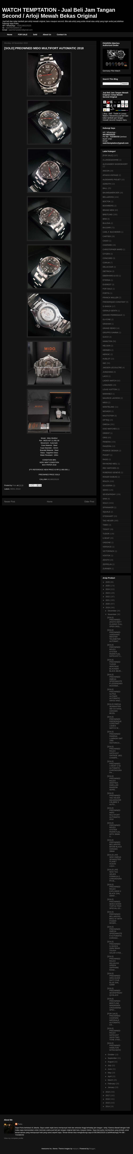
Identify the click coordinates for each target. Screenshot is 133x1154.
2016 (108, 1099)
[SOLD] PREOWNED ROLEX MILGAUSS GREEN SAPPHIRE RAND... (113, 963)
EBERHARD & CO (110, 276)
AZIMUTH (107, 184)
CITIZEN (106, 254)
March (110, 1080)
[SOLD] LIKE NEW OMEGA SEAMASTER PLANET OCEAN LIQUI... (114, 860)
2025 (108, 586)
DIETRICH (107, 271)
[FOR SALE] (108, 155)
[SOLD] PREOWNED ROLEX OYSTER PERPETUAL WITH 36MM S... (113, 830)
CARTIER (107, 236)
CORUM (106, 263)
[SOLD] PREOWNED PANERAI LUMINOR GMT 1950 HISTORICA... (114, 737)
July (110, 1065)
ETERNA (106, 280)
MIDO (12, 489)
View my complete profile (13, 1138)
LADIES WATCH (109, 381)
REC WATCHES (109, 468)
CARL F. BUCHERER (111, 232)
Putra (20, 1124)
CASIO (106, 241)
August (111, 1062)
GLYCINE (107, 319)
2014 (108, 1106)
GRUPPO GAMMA (110, 332)
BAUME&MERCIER (111, 193)
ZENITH (106, 560)
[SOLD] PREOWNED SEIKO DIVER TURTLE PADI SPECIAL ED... (114, 903)
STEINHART (108, 516)
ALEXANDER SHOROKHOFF (115, 164)
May (110, 1073)
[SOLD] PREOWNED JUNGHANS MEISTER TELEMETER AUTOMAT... (113, 635)
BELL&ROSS (108, 197)
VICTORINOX (108, 551)
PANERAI (107, 442)
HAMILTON (107, 341)
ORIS (105, 437)
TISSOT (106, 529)
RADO (105, 459)
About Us (47, 34)
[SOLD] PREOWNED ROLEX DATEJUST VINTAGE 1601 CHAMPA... (114, 752)
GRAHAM (107, 324)
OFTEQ (106, 420)
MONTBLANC (108, 407)
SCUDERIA (107, 485)
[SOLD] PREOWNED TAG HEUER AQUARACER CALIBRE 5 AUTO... (114, 799)
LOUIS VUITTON (110, 389)
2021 (108, 600)
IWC (104, 363)
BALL (105, 188)
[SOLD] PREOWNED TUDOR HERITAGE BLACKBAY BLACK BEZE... (114, 665)
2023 (108, 593)
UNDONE (107, 542)
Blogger (92, 1149)
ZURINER (107, 569)
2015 (108, 1103)
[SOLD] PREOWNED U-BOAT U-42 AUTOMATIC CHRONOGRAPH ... (114, 767)
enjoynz (76, 1149)
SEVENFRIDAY (109, 494)
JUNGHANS (108, 372)
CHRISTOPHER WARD (112, 249)
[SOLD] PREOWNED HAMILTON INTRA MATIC (114, 1046)
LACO (105, 376)
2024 (108, 589)
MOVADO (107, 411)
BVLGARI (107, 228)
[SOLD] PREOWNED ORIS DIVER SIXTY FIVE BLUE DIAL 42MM (113, 979)
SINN (105, 499)
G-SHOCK (107, 306)
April (110, 1076)
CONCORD (107, 258)
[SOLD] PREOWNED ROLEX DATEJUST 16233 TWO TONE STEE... (114, 1034)
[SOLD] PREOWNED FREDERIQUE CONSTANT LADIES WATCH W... (114, 722)
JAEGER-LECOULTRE (112, 367)
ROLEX (106, 481)
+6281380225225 (24, 26)
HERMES (107, 350)
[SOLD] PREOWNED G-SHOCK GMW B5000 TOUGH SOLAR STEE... (115, 947)
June (110, 1069)
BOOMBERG (108, 206)
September (112, 1058)
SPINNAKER (108, 507)
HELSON (106, 346)
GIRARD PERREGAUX (112, 315)
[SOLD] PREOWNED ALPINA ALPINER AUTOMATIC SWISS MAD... (114, 695)
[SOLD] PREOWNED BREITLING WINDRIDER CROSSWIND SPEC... (114, 1004)
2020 (108, 604)
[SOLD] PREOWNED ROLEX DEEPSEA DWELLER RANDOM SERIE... (113, 783)
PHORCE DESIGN (110, 451)
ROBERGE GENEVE (111, 472)
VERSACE (107, 547)
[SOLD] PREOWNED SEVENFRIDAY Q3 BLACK (114, 991)
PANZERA (107, 446)
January (111, 1087)
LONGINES (107, 385)
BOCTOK (107, 201)
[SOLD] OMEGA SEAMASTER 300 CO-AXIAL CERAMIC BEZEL (114, 708)
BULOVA (106, 223)
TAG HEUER (108, 521)
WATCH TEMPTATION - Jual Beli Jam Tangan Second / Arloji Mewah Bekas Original (58, 13)
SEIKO (105, 490)
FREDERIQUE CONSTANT (114, 302)
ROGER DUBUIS (110, 477)
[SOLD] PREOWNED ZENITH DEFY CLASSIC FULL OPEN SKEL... (114, 622)
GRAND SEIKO (109, 328)
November (112, 614)
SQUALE (106, 512)
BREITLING (108, 214)
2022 (108, 597)
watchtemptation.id (13, 28)
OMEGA (106, 424)
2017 (108, 1095)
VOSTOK (106, 555)
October (111, 1054)
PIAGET (106, 455)
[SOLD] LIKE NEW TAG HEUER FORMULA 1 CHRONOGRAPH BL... (114, 875)
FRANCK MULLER (110, 297)
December (112, 611)
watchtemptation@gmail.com (21, 30)
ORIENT (106, 433)
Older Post (89, 501)
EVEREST (107, 284)
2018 (108, 1092)
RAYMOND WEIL (110, 464)
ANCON (106, 171)
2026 (108, 582)
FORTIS (106, 293)
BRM (105, 219)
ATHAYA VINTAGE (110, 175)
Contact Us (62, 34)
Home (9, 34)
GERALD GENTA (110, 311)
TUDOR (106, 534)
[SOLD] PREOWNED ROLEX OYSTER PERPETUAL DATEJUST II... (114, 650)
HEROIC (106, 354)
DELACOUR (108, 267)
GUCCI (106, 337)
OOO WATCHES (110, 429)
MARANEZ (107, 394)
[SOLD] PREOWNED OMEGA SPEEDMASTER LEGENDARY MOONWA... (115, 680)
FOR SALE (22, 34)
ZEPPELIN (107, 564)
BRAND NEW (108, 210)
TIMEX (105, 525)
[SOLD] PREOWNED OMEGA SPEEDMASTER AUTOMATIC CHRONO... (114, 932)
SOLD (18, 489)
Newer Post (9, 501)
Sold (35, 34)
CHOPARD (107, 245)
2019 (108, 607)
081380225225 (53, 479)
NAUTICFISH (108, 416)
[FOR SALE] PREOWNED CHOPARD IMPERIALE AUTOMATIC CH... (113, 1019)
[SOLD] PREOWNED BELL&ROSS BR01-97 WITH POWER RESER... (114, 917)
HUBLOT (106, 359)
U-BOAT (106, 538)
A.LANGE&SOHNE (111, 160)
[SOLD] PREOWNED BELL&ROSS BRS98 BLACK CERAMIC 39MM (114, 845)
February (112, 1084)
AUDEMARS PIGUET (112, 180)
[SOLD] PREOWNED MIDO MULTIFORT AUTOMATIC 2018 (113, 813)
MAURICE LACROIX (111, 398)
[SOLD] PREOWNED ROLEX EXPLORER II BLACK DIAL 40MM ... (114, 890)
